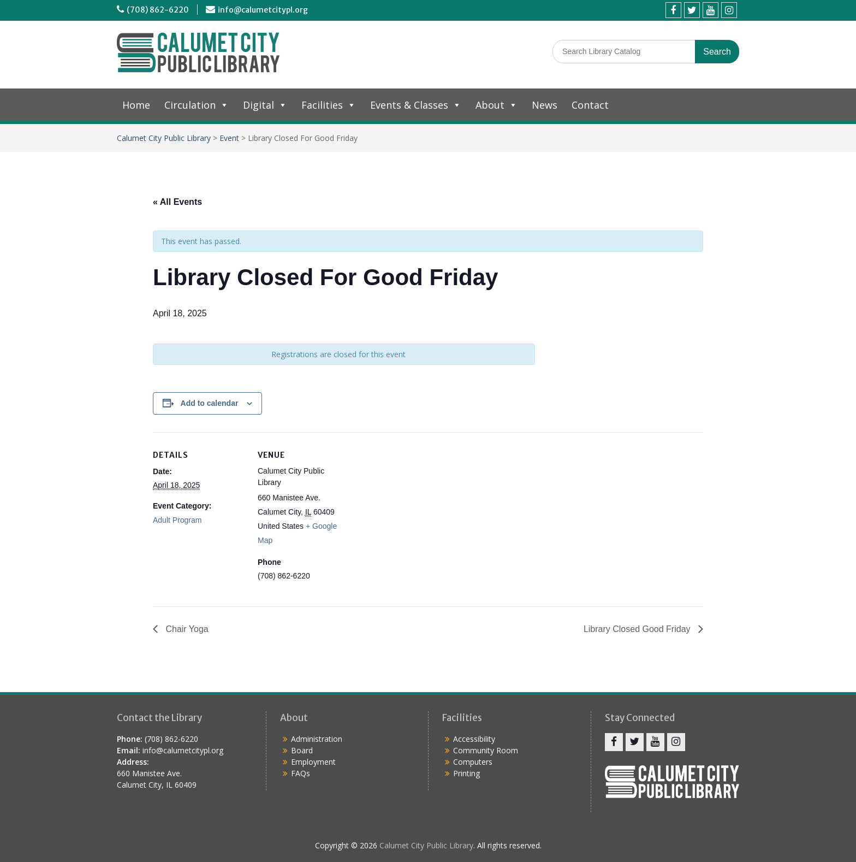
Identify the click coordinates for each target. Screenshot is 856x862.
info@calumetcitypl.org (263, 10)
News (544, 104)
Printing (466, 773)
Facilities (328, 104)
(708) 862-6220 (158, 10)
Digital (265, 104)
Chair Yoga (186, 629)
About (496, 104)
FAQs (300, 773)
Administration (316, 739)
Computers (472, 762)
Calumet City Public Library (164, 138)
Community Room (485, 750)
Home (136, 104)
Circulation (196, 104)
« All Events (177, 201)
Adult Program (177, 520)
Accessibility (474, 739)
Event (229, 138)
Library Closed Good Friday (638, 629)
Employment (313, 762)
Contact (590, 104)
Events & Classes (415, 104)
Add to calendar (210, 403)
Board (302, 750)
